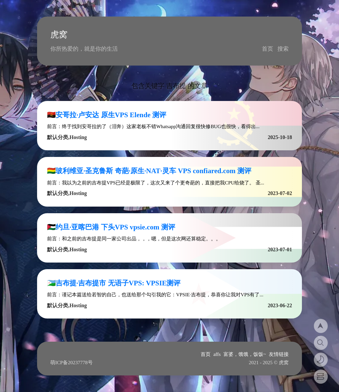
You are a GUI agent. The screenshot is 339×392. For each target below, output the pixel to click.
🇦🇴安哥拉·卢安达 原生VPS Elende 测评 (106, 115)
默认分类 (57, 137)
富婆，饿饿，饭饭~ (244, 354)
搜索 (283, 49)
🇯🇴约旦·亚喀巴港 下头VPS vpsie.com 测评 (111, 227)
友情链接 (279, 354)
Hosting (78, 137)
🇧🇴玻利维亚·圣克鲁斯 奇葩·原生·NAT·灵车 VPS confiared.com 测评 (149, 171)
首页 (267, 49)
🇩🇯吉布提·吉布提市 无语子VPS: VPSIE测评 (113, 283)
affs (217, 354)
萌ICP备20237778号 (71, 362)
